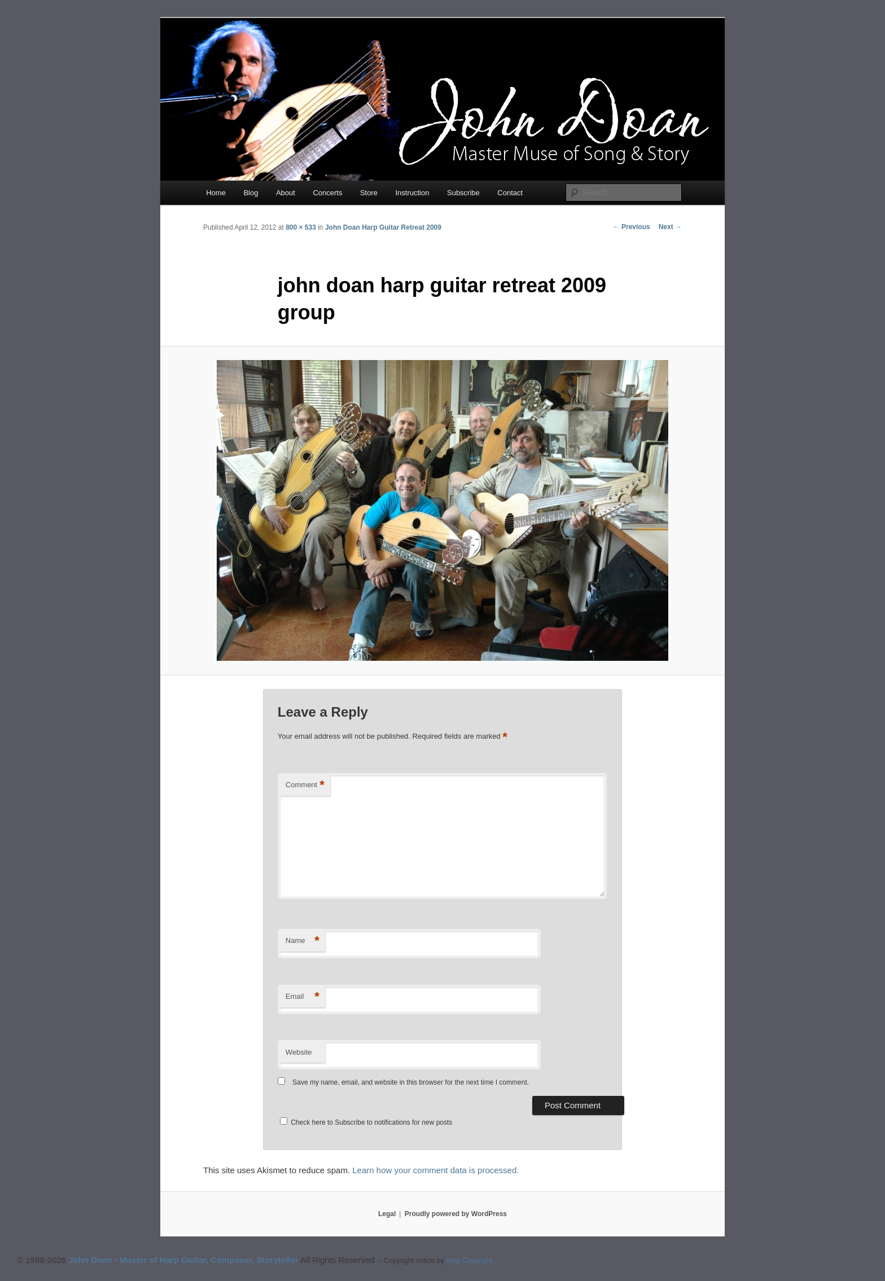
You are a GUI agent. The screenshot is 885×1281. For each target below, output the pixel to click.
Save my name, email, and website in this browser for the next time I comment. (410, 1082)
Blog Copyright (469, 1261)
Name (302, 941)
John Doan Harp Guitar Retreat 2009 (383, 227)
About (285, 192)
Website (299, 1052)
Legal (387, 1214)
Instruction (413, 192)
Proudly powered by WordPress (456, 1214)
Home (216, 192)
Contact (510, 192)
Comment (305, 785)
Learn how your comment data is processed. (435, 1170)
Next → (670, 227)
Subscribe (463, 192)
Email (302, 997)
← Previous (631, 227)
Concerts (327, 192)
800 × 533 (301, 227)
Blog (250, 192)
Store (369, 192)
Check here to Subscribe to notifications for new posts (366, 1122)
